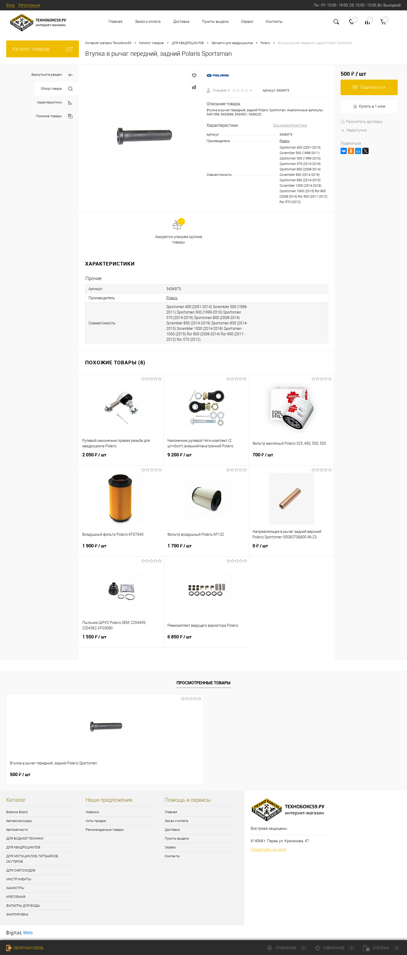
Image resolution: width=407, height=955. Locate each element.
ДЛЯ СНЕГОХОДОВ (20, 870)
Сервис (247, 21)
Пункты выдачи (215, 21)
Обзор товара (57, 88)
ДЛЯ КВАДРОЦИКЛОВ (23, 847)
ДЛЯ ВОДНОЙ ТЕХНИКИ (24, 838)
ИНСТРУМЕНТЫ (18, 879)
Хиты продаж (96, 821)
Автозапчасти (17, 830)
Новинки (92, 812)
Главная (115, 21)
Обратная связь (25, 948)
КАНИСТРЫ (15, 888)
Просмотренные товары (203, 683)
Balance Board (17, 812)
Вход (10, 5)
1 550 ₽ (121, 640)
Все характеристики (290, 125)
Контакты (274, 21)
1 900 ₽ (121, 549)
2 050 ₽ (121, 458)
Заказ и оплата (148, 21)
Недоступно (354, 130)
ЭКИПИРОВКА (17, 914)
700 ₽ (292, 458)
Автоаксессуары (19, 821)
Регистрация (29, 5)
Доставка (181, 21)
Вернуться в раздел (52, 75)
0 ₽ (292, 549)
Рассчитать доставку (361, 122)
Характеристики (55, 102)
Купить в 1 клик (369, 106)
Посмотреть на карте (268, 849)
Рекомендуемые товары (105, 830)
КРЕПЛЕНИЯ (15, 897)
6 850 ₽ (206, 640)
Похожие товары (54, 116)
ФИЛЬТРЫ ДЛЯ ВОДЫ (23, 906)
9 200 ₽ (206, 458)
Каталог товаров (42, 48)
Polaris (285, 141)
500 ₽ (20, 774)
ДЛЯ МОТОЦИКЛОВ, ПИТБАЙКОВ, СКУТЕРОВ (32, 858)
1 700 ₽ (206, 549)
